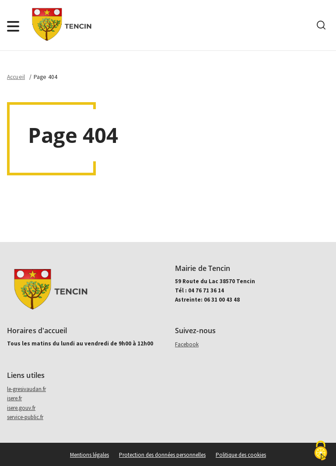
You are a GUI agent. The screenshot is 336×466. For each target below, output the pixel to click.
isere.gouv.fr (21, 408)
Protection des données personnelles (162, 455)
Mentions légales (89, 455)
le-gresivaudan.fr (26, 389)
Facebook (187, 344)
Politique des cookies (241, 455)
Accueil (16, 77)
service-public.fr (25, 417)
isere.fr (14, 398)
